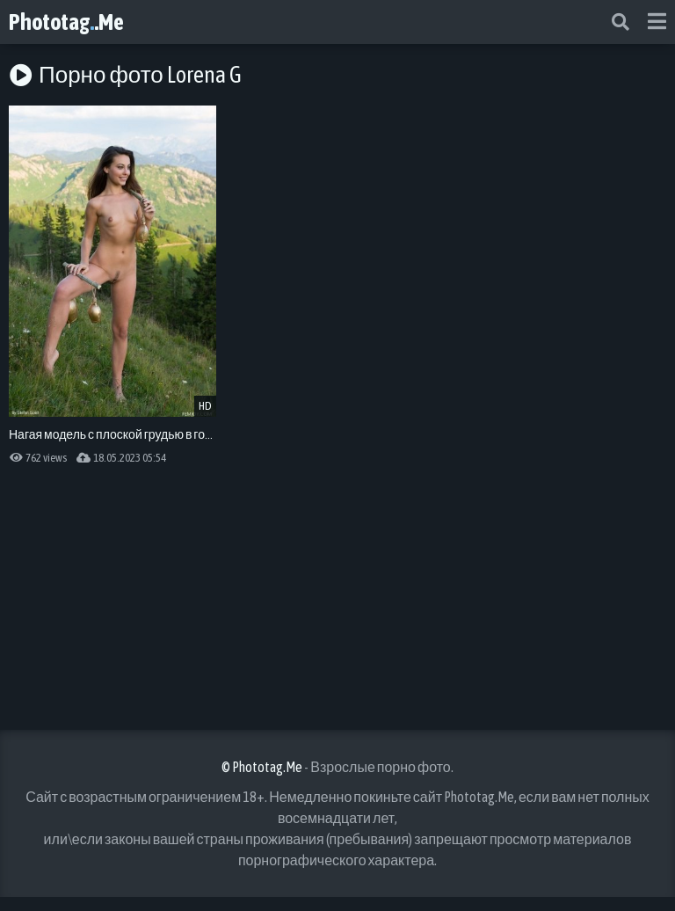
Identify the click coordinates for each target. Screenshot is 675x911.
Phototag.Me (66, 22)
